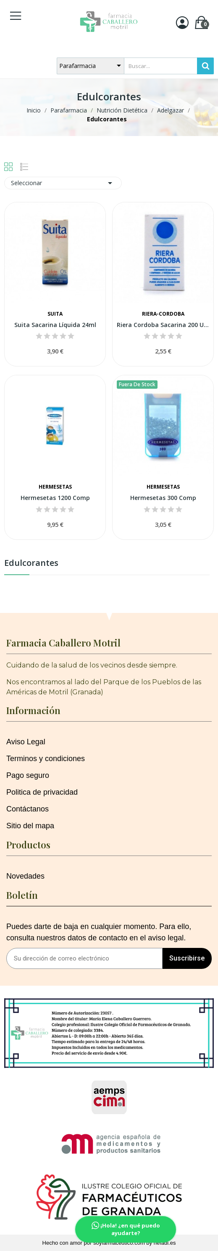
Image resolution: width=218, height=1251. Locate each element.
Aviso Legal (25, 742)
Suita (55, 314)
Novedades (25, 876)
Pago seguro (27, 775)
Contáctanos (27, 809)
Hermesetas (55, 486)
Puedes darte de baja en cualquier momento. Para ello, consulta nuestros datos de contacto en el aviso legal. (98, 932)
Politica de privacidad (42, 792)
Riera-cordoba (163, 314)
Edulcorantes (31, 563)
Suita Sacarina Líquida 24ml (55, 325)
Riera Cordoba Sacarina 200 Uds (163, 325)
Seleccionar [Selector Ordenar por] (63, 183)
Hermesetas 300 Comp (163, 498)
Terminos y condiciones (45, 758)
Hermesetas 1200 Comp (55, 498)
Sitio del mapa (30, 826)
